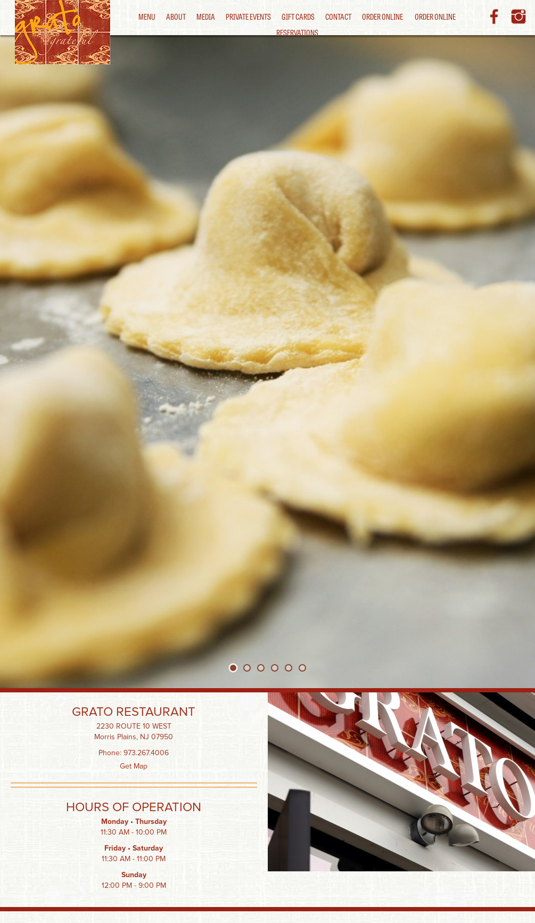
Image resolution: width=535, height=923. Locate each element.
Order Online (382, 16)
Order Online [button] (435, 16)
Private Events (248, 16)
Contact (338, 16)
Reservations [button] (297, 32)
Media (205, 16)
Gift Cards (298, 16)
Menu (146, 16)
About (176, 16)
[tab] (232, 667)
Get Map (133, 766)
